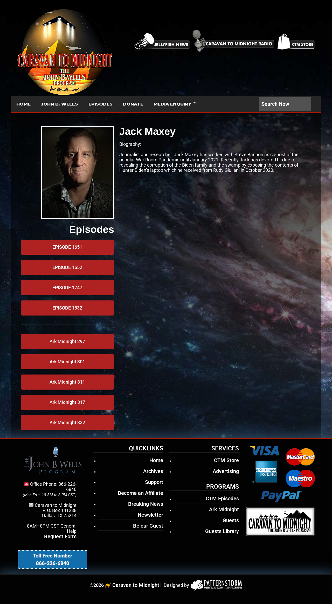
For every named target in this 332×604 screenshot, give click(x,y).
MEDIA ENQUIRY (172, 104)
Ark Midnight (224, 509)
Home (156, 460)
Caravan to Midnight (135, 585)
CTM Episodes (222, 498)
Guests (231, 520)
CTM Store (226, 460)
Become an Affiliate (140, 493)
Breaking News (145, 504)
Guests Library (222, 531)
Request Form (60, 536)
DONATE (133, 104)
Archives (153, 471)
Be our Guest (148, 526)
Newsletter (150, 515)
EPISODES (100, 104)
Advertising (226, 471)
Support (154, 482)
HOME (23, 104)
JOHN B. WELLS (59, 104)
